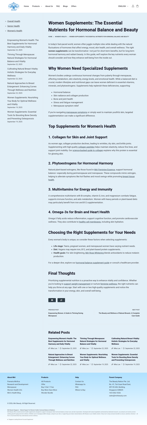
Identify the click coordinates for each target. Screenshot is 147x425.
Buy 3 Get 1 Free (47, 387)
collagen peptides (86, 147)
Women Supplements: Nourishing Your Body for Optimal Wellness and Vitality (93, 357)
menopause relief (50, 412)
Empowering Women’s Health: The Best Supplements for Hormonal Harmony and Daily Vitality (62, 341)
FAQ (58, 6)
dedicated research (113, 412)
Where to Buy (80, 390)
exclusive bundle (115, 413)
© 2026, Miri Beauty (14, 403)
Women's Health (14, 31)
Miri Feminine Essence (104, 169)
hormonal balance (60, 412)
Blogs (65, 6)
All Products (46, 381)
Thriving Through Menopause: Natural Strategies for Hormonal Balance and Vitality (93, 341)
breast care (68, 412)
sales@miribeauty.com (118, 396)
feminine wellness (108, 284)
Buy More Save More (49, 390)
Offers (73, 6)
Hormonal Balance (44, 410)
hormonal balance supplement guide (92, 263)
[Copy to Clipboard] (61, 300)
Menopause (11, 387)
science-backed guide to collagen (88, 150)
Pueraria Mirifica (13, 381)
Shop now (103, 413)
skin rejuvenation (78, 412)
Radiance (52, 410)
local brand (14, 415)
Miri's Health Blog (14, 393)
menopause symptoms (76, 112)
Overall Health (13, 21)
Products (37, 6)
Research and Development (17, 384)
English (123, 6)
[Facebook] (52, 300)
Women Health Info (14, 390)
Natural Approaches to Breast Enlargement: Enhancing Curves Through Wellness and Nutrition (61, 357)
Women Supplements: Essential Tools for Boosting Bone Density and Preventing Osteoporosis (125, 357)
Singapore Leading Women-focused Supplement (21, 419)
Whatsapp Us (80, 384)
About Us (49, 6)
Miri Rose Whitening (94, 253)
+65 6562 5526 (115, 393)
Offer (43, 384)
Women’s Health (34, 410)
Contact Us (79, 381)
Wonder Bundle (47, 393)
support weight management (77, 284)
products (123, 412)
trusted (18, 412)
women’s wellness (33, 415)
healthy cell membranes (90, 222)
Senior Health (13, 26)
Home (26, 6)
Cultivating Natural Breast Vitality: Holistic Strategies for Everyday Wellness (126, 341)
